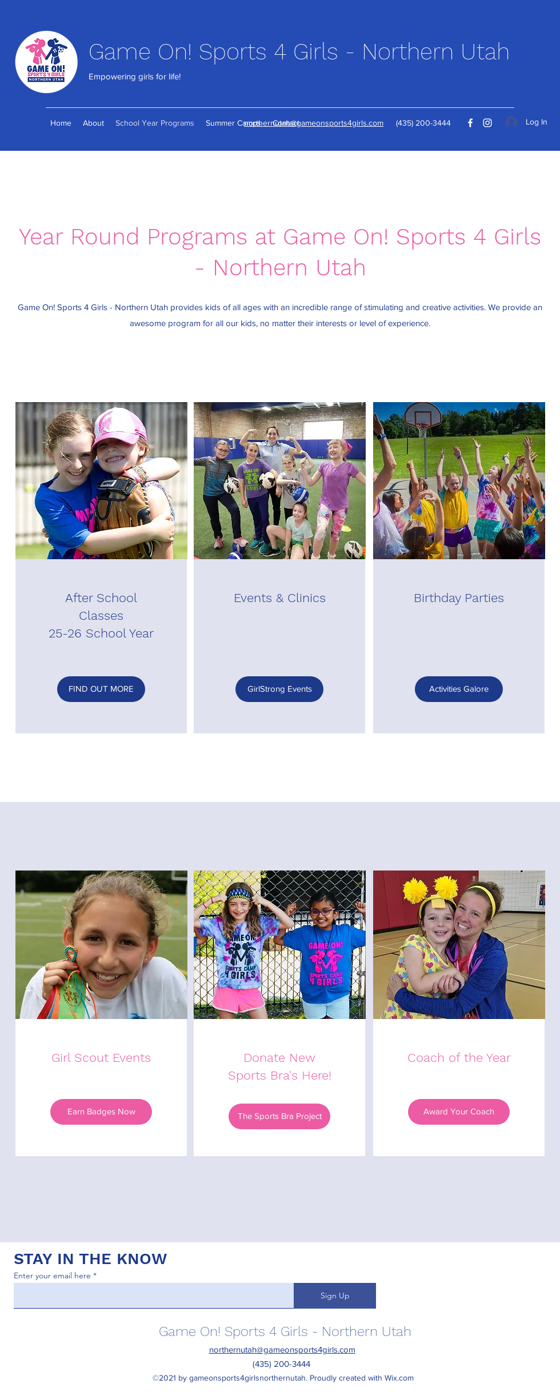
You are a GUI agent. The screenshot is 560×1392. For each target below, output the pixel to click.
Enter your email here (52, 1275)
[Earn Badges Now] (101, 1112)
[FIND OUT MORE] (101, 689)
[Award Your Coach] (459, 1112)
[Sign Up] (335, 1296)
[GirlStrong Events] (279, 689)
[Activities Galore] (459, 689)
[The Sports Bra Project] (279, 1116)
